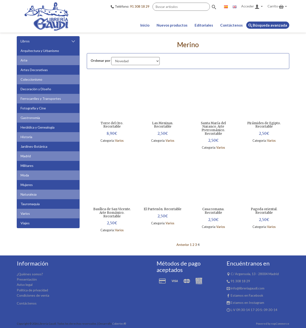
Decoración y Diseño (36, 89)
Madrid (26, 156)
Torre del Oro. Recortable (112, 125)
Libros (48, 41)
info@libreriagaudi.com (247, 288)
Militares (27, 166)
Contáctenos (231, 25)
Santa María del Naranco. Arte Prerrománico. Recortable (213, 129)
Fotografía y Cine (33, 108)
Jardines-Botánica (34, 146)
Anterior (182, 245)
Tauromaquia (30, 204)
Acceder (252, 6)
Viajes (25, 223)
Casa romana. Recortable (213, 211)
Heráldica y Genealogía (38, 127)
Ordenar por (100, 60)
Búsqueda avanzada (267, 25)
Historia (26, 137)
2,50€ (163, 133)
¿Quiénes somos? (30, 274)
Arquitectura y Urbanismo (40, 51)
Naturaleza (29, 194)
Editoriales (204, 25)
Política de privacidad (32, 290)
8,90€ (112, 133)
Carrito (277, 6)
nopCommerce (280, 323)
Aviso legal (25, 285)
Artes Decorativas (34, 70)
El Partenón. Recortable (162, 209)
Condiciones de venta (33, 295)
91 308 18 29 (139, 6)
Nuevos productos (172, 25)
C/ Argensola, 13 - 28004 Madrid (255, 274)
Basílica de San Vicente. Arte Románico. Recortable (112, 213)
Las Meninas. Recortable (162, 125)
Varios (25, 213)
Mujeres (27, 185)
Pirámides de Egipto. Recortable (264, 125)
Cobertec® (119, 323)
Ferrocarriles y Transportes (41, 98)
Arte (24, 60)
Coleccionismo (31, 79)
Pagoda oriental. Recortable (264, 211)
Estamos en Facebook (247, 295)
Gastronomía (30, 118)
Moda (25, 175)
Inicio (144, 25)
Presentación (27, 279)
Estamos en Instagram (247, 302)
